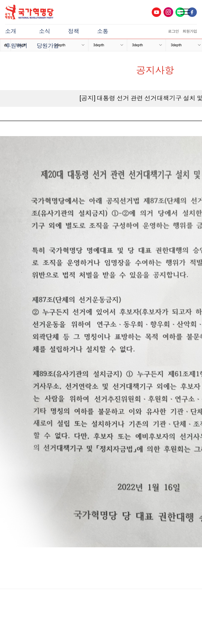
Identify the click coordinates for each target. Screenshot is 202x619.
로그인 (173, 31)
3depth (137, 45)
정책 (73, 31)
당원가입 (48, 46)
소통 (102, 31)
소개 (10, 31)
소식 (44, 31)
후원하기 (16, 46)
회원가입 (189, 31)
